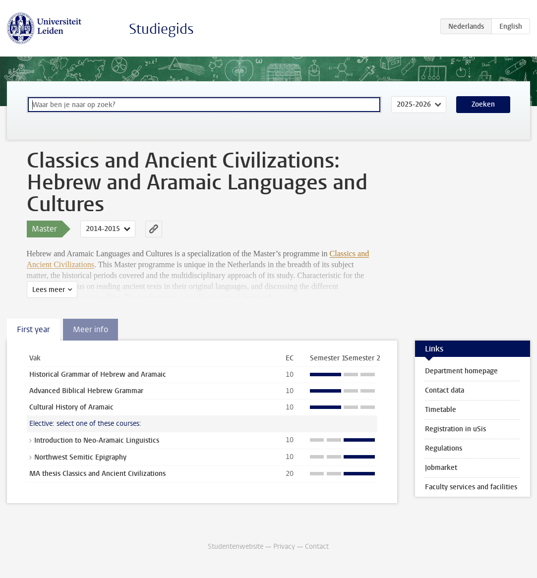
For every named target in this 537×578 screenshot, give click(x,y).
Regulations (443, 448)
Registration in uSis (455, 429)
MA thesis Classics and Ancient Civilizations (97, 473)
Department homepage (461, 371)
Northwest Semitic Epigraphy (80, 457)
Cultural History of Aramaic (71, 407)
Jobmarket (441, 467)
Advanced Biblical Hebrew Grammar (86, 391)
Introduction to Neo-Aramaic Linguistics (96, 440)
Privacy (284, 546)
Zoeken (483, 104)
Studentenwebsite (235, 546)
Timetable (440, 409)
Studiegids (161, 29)
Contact (317, 546)
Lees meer (48, 289)
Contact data (444, 390)
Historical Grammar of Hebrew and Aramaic (97, 374)
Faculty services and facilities (471, 487)
